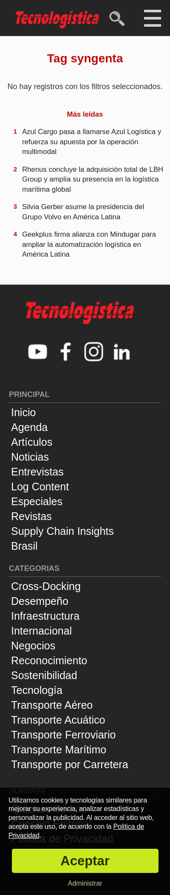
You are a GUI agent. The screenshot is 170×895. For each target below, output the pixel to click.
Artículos (31, 442)
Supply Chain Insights (62, 531)
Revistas (31, 516)
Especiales (36, 501)
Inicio (23, 412)
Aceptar (84, 860)
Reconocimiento (49, 660)
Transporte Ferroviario (63, 735)
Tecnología (36, 690)
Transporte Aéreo (52, 705)
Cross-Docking (46, 586)
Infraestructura (45, 616)
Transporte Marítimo (58, 749)
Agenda (29, 427)
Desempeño (39, 601)
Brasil (24, 546)
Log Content (40, 486)
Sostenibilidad (44, 675)
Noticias (30, 457)
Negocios (33, 646)
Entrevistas (37, 472)
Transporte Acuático (58, 720)
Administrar (85, 883)
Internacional (41, 631)
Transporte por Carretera (69, 764)
